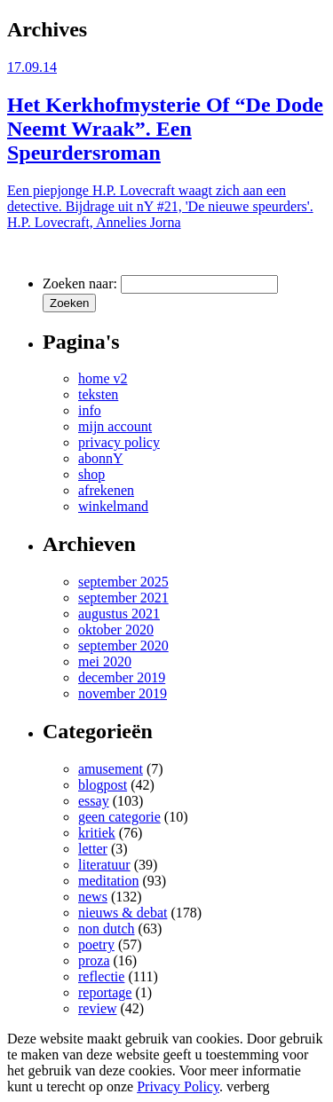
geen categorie (119, 816)
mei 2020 (104, 661)
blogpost (102, 784)
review (97, 1008)
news (92, 896)
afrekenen (106, 490)
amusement (110, 768)
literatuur (104, 864)
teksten (98, 394)
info (89, 410)
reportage (104, 992)
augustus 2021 (119, 613)
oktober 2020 (116, 629)
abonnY (100, 458)
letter (92, 848)
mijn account (115, 426)
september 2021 (123, 597)
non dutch (106, 928)
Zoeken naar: (80, 283)
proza (94, 960)
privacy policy (119, 442)
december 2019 (121, 677)
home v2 (103, 378)
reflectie (101, 976)
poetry (96, 944)
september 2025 (123, 581)
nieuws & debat (122, 912)
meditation (108, 880)
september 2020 (123, 645)
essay (93, 800)
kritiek (96, 832)
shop (91, 474)
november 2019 (122, 693)
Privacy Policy (178, 1086)
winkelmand (113, 506)
